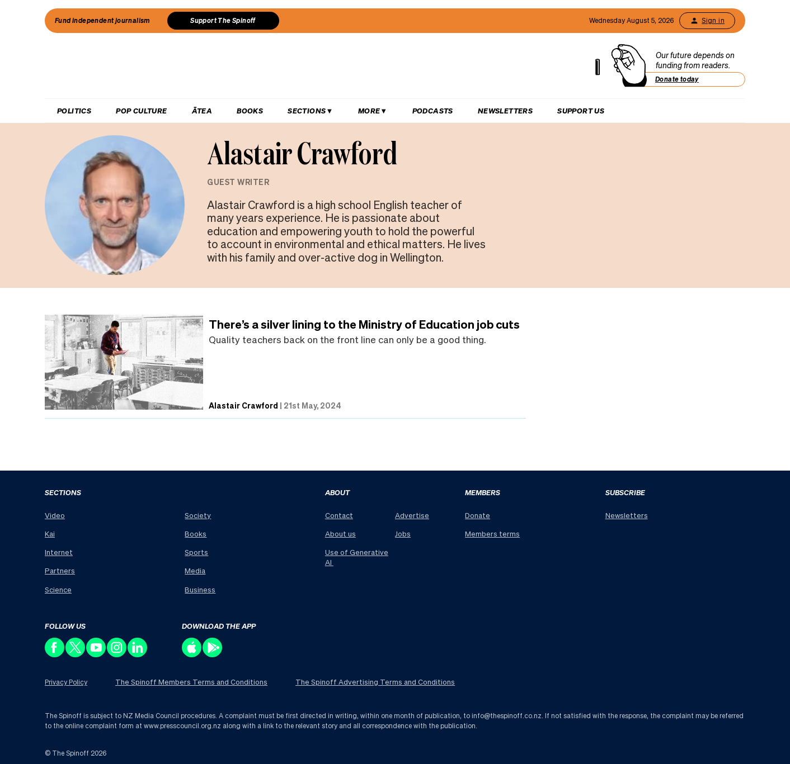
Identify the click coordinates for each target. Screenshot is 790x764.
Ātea (202, 110)
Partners (60, 570)
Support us (580, 110)
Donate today (677, 79)
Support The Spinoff (223, 20)
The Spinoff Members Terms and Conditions (191, 681)
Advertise (412, 515)
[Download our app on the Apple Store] (192, 654)
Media (195, 570)
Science (58, 589)
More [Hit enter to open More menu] (369, 110)
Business (200, 589)
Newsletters (505, 110)
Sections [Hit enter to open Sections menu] (307, 110)
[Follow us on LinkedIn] (138, 654)
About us (340, 533)
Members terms (492, 533)
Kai (50, 533)
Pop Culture (141, 110)
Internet (59, 552)
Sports (196, 552)
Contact (339, 515)
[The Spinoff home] (326, 68)
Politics (74, 110)
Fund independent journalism (103, 20)
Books (250, 110)
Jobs (403, 533)
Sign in (707, 20)
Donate (477, 515)
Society (198, 515)
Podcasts (432, 110)
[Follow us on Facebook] (55, 654)
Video (55, 515)
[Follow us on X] (75, 654)
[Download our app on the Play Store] (213, 654)
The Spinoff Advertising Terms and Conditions (375, 681)
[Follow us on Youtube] (96, 654)
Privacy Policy (66, 682)
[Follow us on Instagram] (117, 654)
